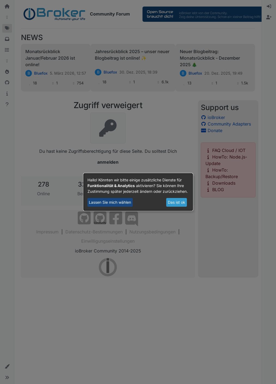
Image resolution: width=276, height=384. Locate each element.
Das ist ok (176, 202)
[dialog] (138, 192)
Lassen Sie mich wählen (110, 202)
